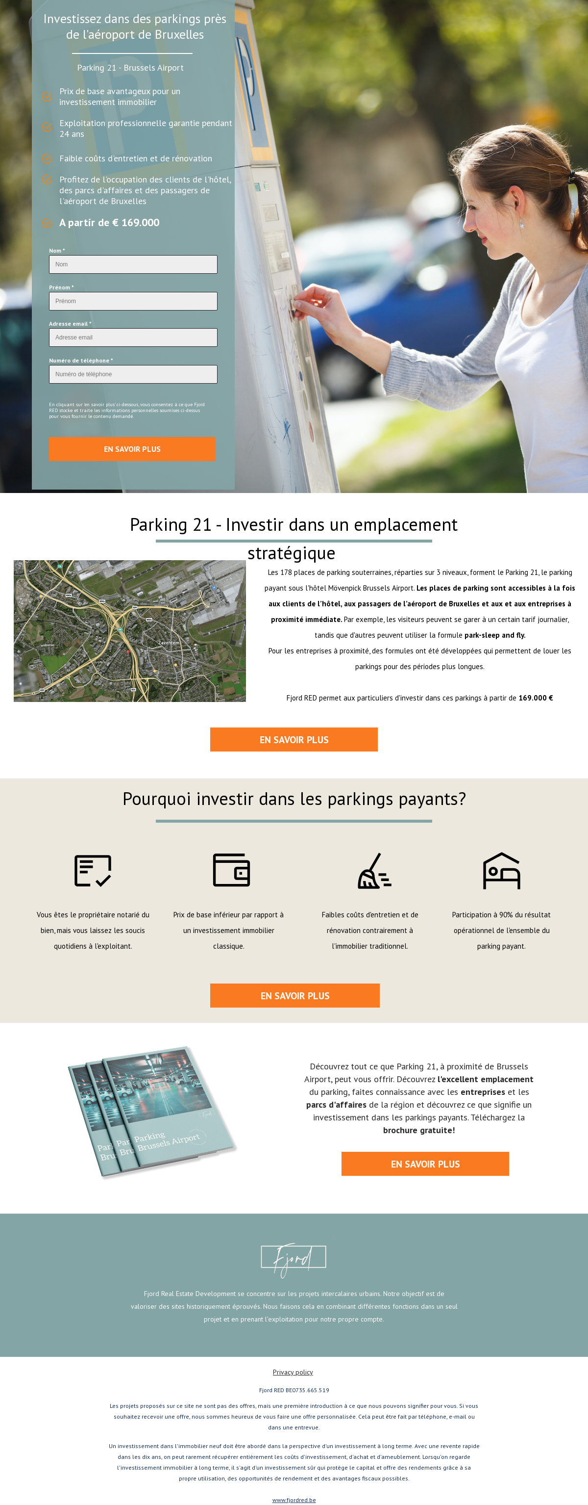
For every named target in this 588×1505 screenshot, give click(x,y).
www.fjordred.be (294, 1500)
